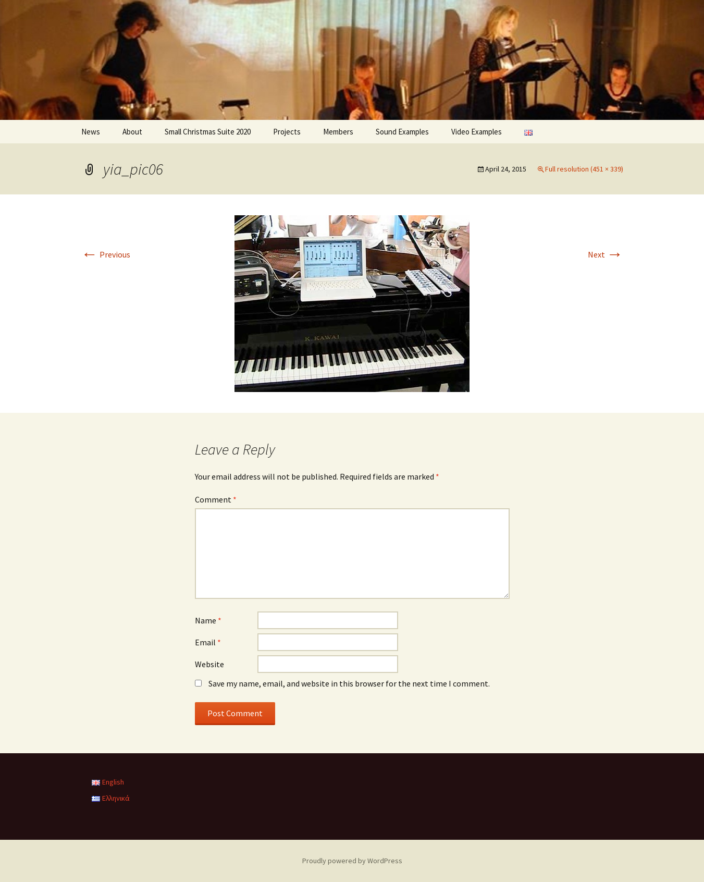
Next (605, 254)
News (90, 132)
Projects (287, 132)
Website (209, 664)
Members (338, 132)
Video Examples (476, 132)
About (132, 132)
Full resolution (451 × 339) (584, 169)
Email (208, 642)
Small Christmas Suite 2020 (208, 132)
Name (208, 620)
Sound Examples (402, 132)
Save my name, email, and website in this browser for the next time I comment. (349, 683)
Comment (216, 499)
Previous (105, 254)
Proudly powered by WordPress (352, 860)
